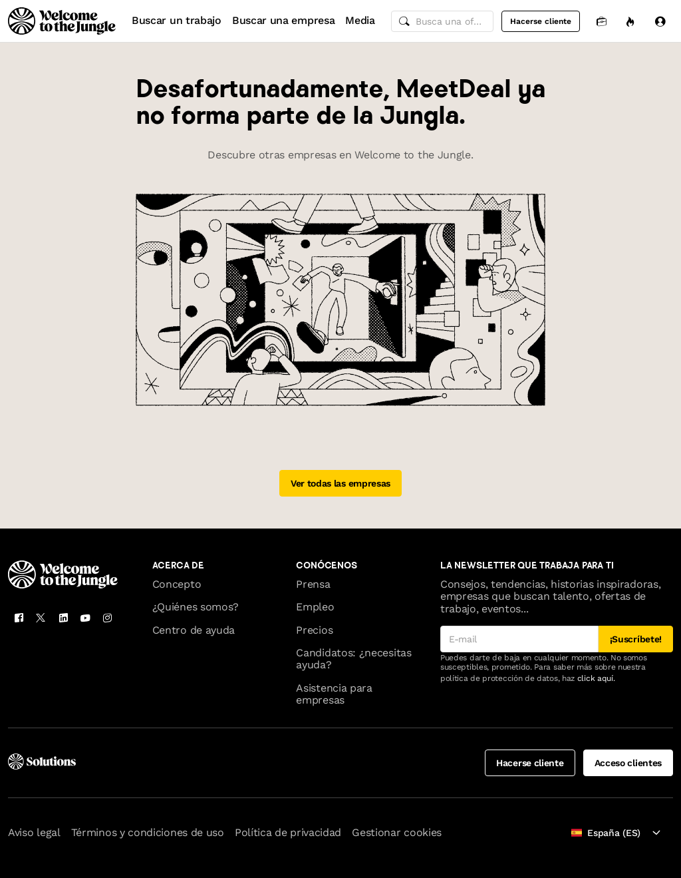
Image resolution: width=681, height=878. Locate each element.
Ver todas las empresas (340, 483)
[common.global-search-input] (442, 21)
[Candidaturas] (601, 21)
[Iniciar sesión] (659, 21)
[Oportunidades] (630, 21)
